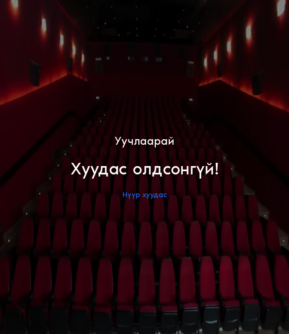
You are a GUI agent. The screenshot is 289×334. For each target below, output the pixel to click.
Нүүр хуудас (144, 194)
